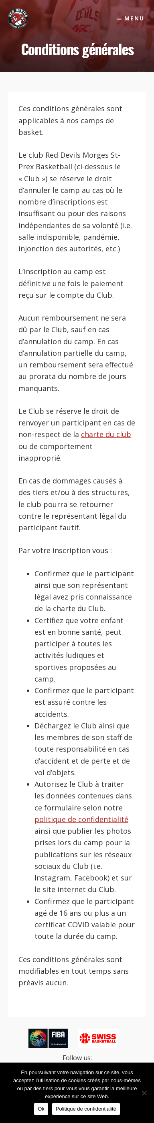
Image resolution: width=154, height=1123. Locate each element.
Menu (134, 18)
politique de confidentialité (81, 819)
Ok (41, 1109)
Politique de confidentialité (86, 1109)
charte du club (106, 434)
